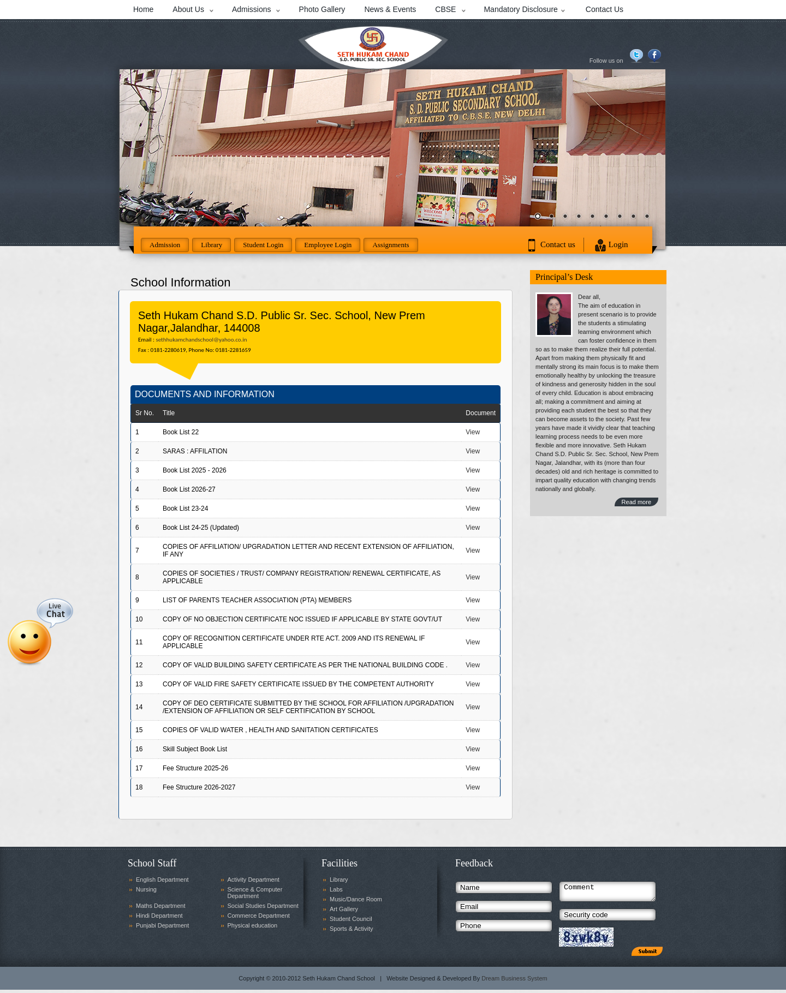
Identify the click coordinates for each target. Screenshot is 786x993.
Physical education (253, 925)
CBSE (445, 9)
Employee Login (328, 245)
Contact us (557, 244)
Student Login (263, 245)
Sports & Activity (351, 928)
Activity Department (253, 879)
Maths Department (160, 905)
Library (211, 245)
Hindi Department (159, 915)
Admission (165, 245)
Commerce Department (259, 915)
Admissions (251, 9)
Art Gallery (344, 909)
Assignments (390, 245)
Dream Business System (514, 981)
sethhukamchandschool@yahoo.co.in (201, 339)
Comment (607, 893)
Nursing (146, 889)
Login (618, 244)
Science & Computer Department (255, 892)
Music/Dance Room (356, 899)
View (473, 432)
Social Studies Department (263, 905)
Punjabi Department (162, 925)
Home (143, 9)
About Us (188, 9)
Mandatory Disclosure (520, 9)
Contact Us (604, 9)
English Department (162, 879)
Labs (336, 889)
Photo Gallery (322, 9)
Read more (636, 502)
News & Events (390, 9)
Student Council (351, 919)
